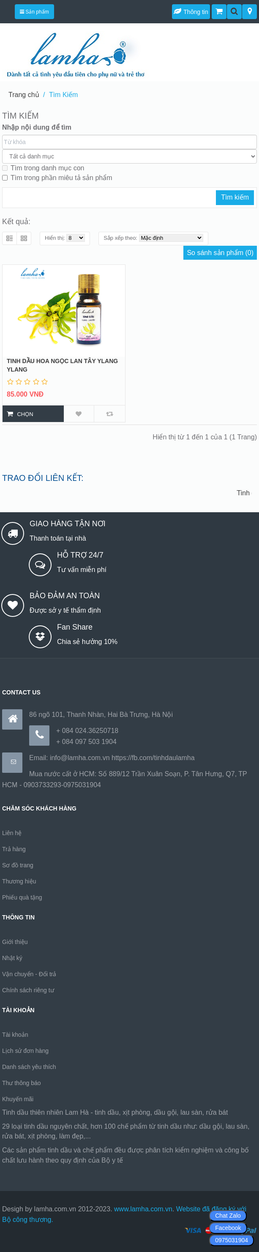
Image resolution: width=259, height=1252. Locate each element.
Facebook (228, 1227)
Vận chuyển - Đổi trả (29, 974)
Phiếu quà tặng (22, 897)
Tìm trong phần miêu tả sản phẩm (57, 177)
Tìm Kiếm (63, 94)
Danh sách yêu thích (29, 1066)
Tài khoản (15, 1034)
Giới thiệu (15, 941)
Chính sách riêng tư (28, 990)
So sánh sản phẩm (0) (220, 252)
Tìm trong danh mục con (43, 168)
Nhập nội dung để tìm (36, 127)
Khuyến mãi (17, 1099)
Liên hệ (12, 833)
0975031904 (231, 1240)
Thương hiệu (19, 881)
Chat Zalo (228, 1215)
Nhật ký (12, 958)
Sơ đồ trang (17, 865)
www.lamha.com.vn (143, 1209)
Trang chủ (23, 94)
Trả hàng (14, 849)
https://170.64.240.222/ (159, 1160)
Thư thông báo (21, 1083)
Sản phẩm (34, 12)
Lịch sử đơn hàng (25, 1050)
